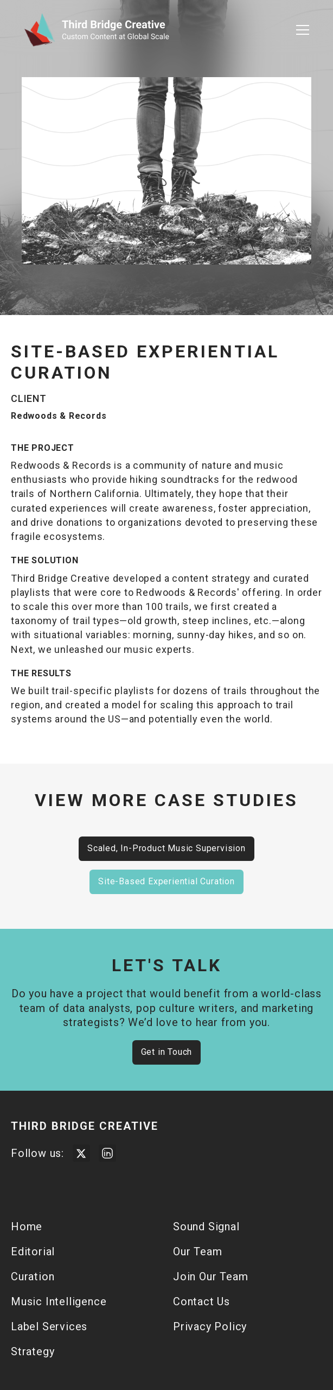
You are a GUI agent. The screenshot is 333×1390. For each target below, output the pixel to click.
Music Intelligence (58, 1301)
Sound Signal (206, 1226)
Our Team (197, 1251)
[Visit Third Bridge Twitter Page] (81, 1153)
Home (26, 1226)
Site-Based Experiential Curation (166, 881)
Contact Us (201, 1301)
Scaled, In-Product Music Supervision (166, 848)
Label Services (49, 1326)
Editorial (33, 1251)
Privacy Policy (210, 1326)
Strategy (32, 1351)
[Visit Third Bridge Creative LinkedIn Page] (107, 1153)
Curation (32, 1276)
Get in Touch (167, 1052)
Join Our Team (210, 1276)
